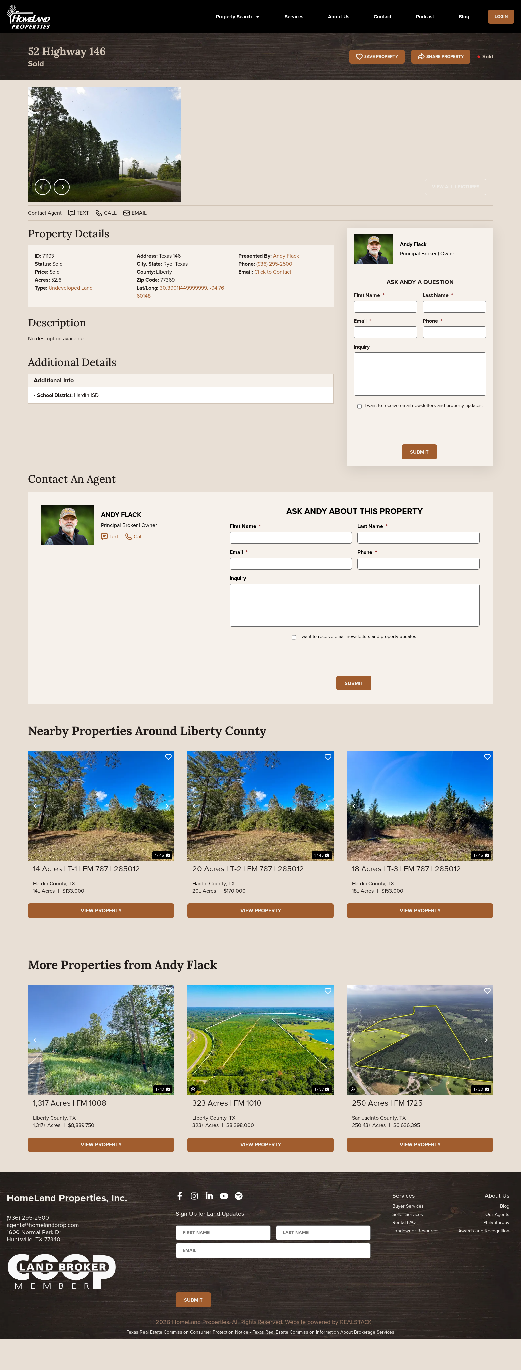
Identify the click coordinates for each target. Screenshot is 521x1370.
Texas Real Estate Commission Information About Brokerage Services (323, 1363)
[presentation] (404, 436)
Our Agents (497, 1238)
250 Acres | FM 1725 (387, 1127)
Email (362, 321)
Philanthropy (495, 1247)
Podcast (422, 16)
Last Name (438, 295)
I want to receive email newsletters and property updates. (424, 415)
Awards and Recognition (482, 1255)
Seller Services (408, 1238)
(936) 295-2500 (274, 264)
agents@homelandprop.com (43, 1249)
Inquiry (362, 347)
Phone (433, 321)
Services (291, 16)
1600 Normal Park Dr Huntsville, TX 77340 (34, 1260)
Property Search (235, 17)
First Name (369, 295)
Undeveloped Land (71, 288)
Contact (379, 16)
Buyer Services (408, 1230)
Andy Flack (286, 256)
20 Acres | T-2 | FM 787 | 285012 (248, 893)
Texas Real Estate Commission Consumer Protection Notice (187, 1363)
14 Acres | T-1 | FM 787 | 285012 (86, 893)
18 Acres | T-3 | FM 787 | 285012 (406, 893)
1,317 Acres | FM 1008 (69, 1127)
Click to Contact (272, 272)
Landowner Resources (416, 1255)
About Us (335, 16)
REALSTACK (356, 1352)
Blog (461, 16)
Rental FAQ (404, 1247)
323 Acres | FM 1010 (226, 1127)
